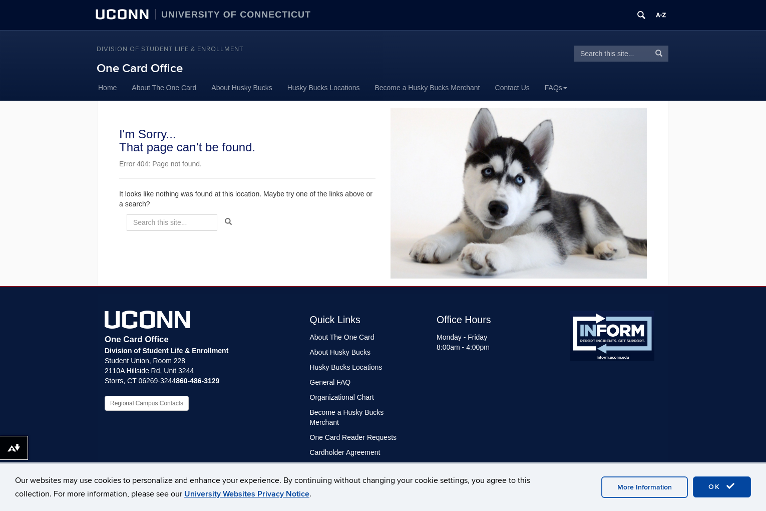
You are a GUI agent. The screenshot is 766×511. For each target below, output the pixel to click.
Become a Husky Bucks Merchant (427, 88)
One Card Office (140, 68)
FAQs (556, 88)
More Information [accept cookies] (644, 487)
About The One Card (164, 88)
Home (107, 88)
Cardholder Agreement (345, 452)
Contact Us (512, 88)
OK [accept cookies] (721, 486)
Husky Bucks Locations (323, 88)
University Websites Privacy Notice (246, 494)
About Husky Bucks (241, 88)
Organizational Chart (342, 397)
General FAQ (330, 382)
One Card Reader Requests (353, 437)
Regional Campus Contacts (146, 403)
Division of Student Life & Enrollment (170, 49)
